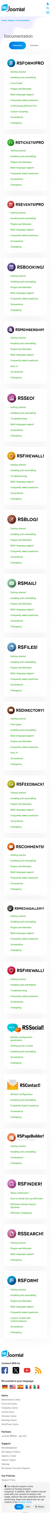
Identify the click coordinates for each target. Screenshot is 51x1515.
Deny (28, 1507)
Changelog (15, 123)
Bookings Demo (9, 1420)
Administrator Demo (11, 1399)
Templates (34, 45)
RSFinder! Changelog (21, 1213)
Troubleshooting (18, 418)
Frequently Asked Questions (24, 1105)
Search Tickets (8, 1460)
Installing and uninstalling (23, 77)
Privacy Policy (25, 1502)
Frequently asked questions (24, 100)
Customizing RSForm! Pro (23, 105)
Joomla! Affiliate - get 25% (14, 1436)
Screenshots (16, 117)
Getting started (18, 71)
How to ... (15, 752)
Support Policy (8, 1480)
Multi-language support (22, 94)
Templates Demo (9, 1408)
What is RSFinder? (19, 1193)
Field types (15, 724)
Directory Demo (8, 1416)
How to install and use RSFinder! (26, 1198)
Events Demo (7, 1412)
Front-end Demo (9, 1404)
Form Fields (16, 83)
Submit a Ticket (8, 1456)
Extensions (17, 45)
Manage (39, 1507)
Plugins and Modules (20, 88)
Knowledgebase (9, 1447)
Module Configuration (21, 1094)
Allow (19, 1507)
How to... (14, 366)
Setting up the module (21, 1045)
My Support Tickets (10, 1452)
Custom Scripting (19, 111)
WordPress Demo (10, 1424)
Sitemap (5, 1464)
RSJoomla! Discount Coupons (15, 1468)
